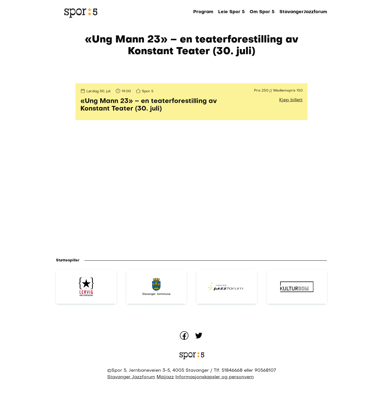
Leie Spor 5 (231, 12)
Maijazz (165, 377)
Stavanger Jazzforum (131, 377)
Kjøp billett (291, 100)
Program (203, 12)
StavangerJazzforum (303, 12)
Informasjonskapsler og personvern (214, 377)
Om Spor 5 (262, 12)
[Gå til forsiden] (80, 12)
